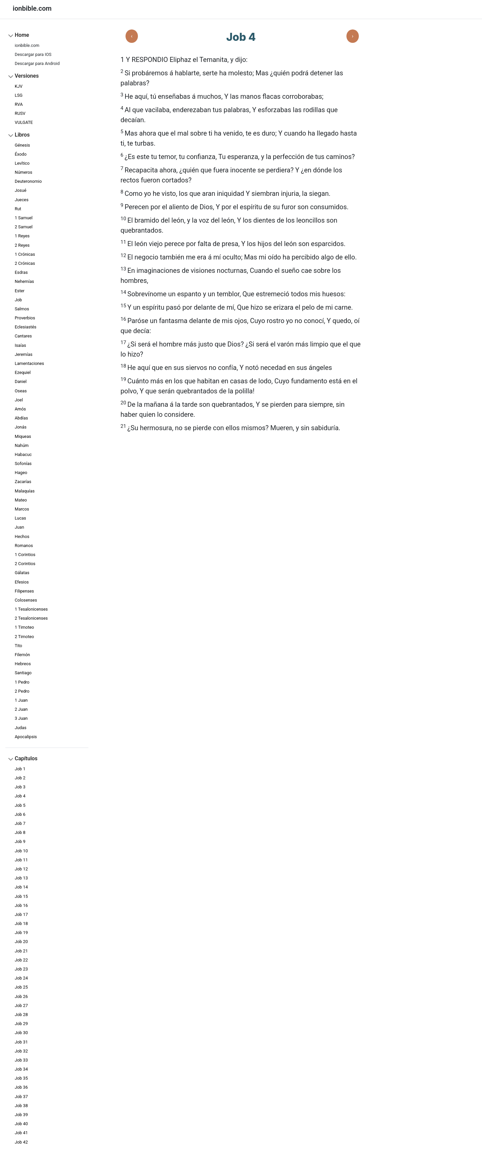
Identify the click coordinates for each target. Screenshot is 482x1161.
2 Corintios (25, 563)
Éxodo (20, 154)
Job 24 (21, 978)
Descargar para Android (37, 63)
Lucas (20, 518)
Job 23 (21, 969)
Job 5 (20, 805)
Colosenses (26, 600)
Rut (18, 208)
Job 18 (21, 923)
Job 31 (21, 1041)
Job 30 (21, 1032)
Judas (20, 727)
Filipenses (24, 591)
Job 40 (21, 1123)
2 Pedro (22, 691)
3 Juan (21, 718)
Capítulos (26, 758)
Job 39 (21, 1114)
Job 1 (20, 768)
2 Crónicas (25, 263)
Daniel (20, 381)
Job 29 (21, 1023)
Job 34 (21, 1069)
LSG (18, 95)
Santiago (23, 672)
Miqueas (23, 436)
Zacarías (23, 481)
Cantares (23, 335)
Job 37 (21, 1096)
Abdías (21, 417)
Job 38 (21, 1105)
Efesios (22, 582)
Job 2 (20, 777)
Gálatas (22, 572)
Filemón (22, 654)
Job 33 (21, 1060)
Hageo (21, 472)
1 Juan (21, 700)
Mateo (21, 499)
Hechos (22, 536)
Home (22, 35)
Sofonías (23, 463)
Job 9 (20, 841)
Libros (22, 135)
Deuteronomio (28, 181)
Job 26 (21, 996)
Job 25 (21, 987)
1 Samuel (23, 217)
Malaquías (24, 490)
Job (18, 299)
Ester (19, 290)
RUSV (20, 113)
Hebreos (23, 663)
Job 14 (21, 886)
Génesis (22, 145)
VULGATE (24, 122)
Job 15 (21, 896)
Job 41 (21, 1132)
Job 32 (21, 1051)
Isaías (20, 345)
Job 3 (20, 786)
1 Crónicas (25, 254)
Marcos (22, 509)
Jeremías (23, 354)
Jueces (21, 199)
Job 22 (21, 959)
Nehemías (24, 281)
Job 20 (21, 941)
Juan (19, 527)
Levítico (22, 163)
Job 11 (21, 859)
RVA (19, 104)
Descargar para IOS (33, 54)
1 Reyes (22, 235)
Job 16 (21, 905)
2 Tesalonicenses (31, 618)
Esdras (21, 272)
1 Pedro (22, 682)
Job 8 (20, 832)
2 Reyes (22, 245)
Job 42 (21, 1142)
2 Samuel (23, 226)
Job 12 (21, 868)
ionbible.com (27, 45)
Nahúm (21, 445)
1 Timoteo (24, 627)
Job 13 (21, 877)
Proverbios (25, 317)
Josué (20, 190)
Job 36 (21, 1087)
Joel (19, 399)
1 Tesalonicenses (31, 609)
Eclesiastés (25, 326)
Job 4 (20, 795)
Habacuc (23, 454)
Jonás (20, 427)
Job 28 (21, 1014)
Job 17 (21, 914)
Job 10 (21, 850)
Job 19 (21, 932)
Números (23, 172)
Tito (18, 645)
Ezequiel (23, 372)
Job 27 (21, 1005)
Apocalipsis (26, 736)
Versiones (27, 76)
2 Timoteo (24, 636)
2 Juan (21, 709)
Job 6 (20, 814)
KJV (18, 86)
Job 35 (21, 1078)
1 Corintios (25, 554)
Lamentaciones (29, 363)
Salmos (22, 308)
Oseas (21, 390)
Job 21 (21, 950)
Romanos (24, 545)
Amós (20, 408)
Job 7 (20, 823)
